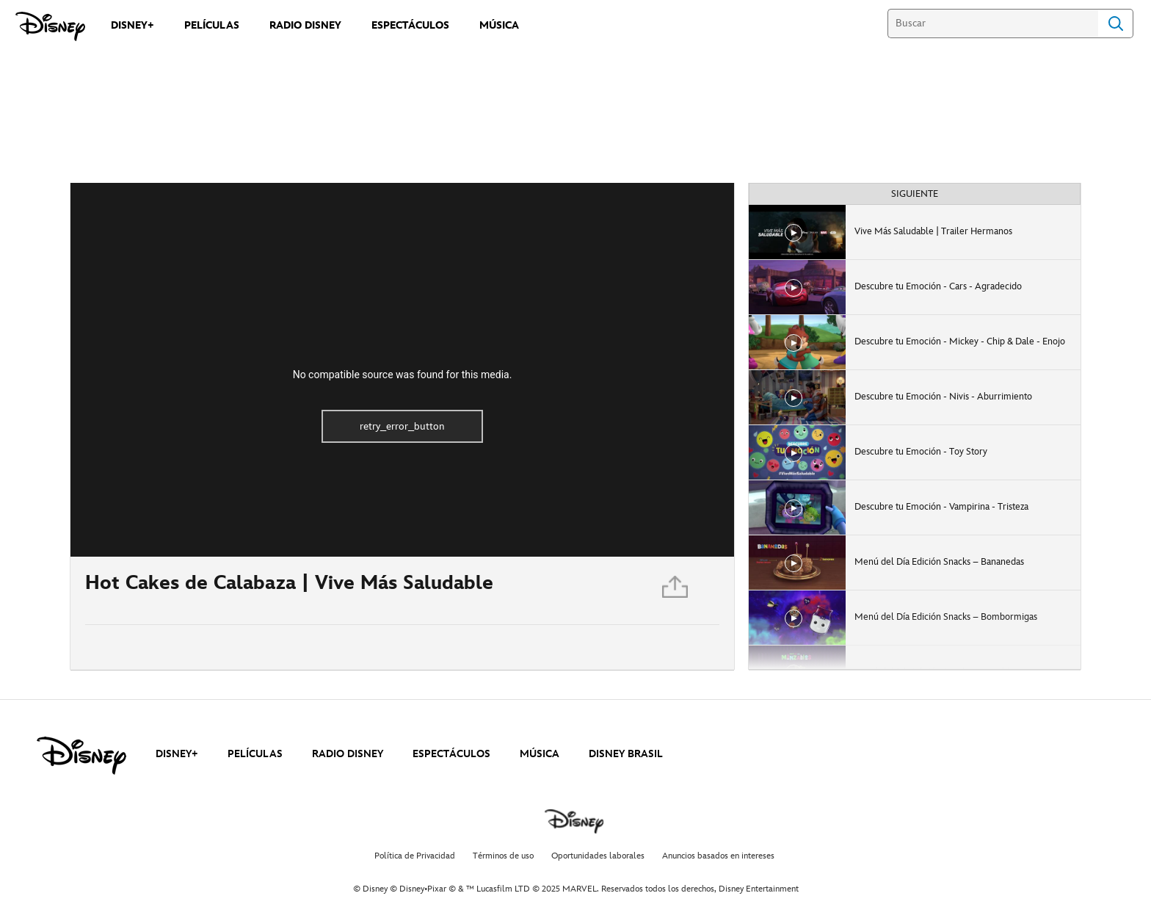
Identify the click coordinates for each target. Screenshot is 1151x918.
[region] (402, 370)
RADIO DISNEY (347, 754)
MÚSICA (539, 754)
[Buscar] (992, 23)
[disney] (81, 756)
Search (1116, 23)
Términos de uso (503, 855)
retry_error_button (402, 426)
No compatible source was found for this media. (402, 374)
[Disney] (50, 26)
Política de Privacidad (414, 855)
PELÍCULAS (255, 754)
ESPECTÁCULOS (451, 754)
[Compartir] (676, 590)
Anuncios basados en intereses (718, 855)
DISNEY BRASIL (626, 754)
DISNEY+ (177, 754)
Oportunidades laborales (598, 855)
